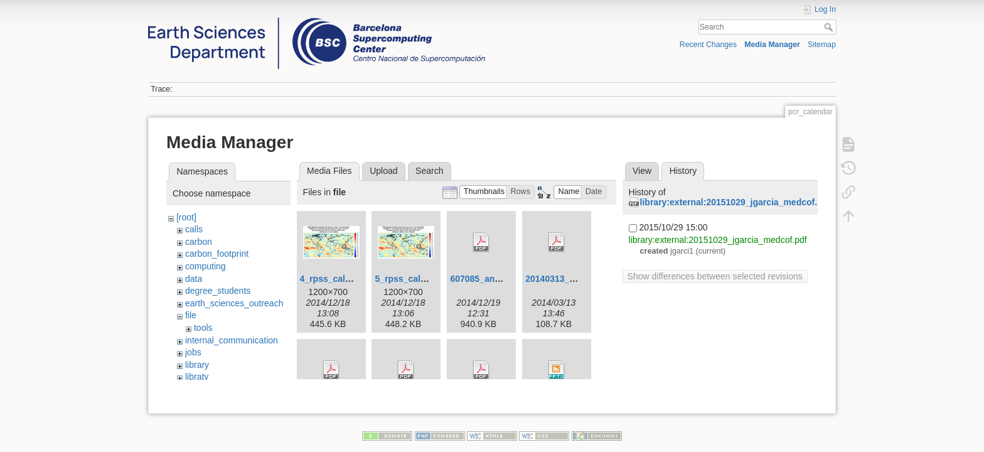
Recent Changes (708, 44)
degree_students (217, 291)
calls (194, 229)
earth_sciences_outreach (234, 303)
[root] (186, 217)
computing (205, 266)
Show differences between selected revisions (715, 276)
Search (830, 27)
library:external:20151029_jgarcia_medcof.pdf (735, 202)
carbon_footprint (217, 254)
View (642, 171)
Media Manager (772, 44)
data (193, 279)
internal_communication (231, 340)
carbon (198, 242)
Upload (383, 171)
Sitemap (822, 44)
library (197, 365)
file (190, 315)
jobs (193, 352)
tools (203, 328)
